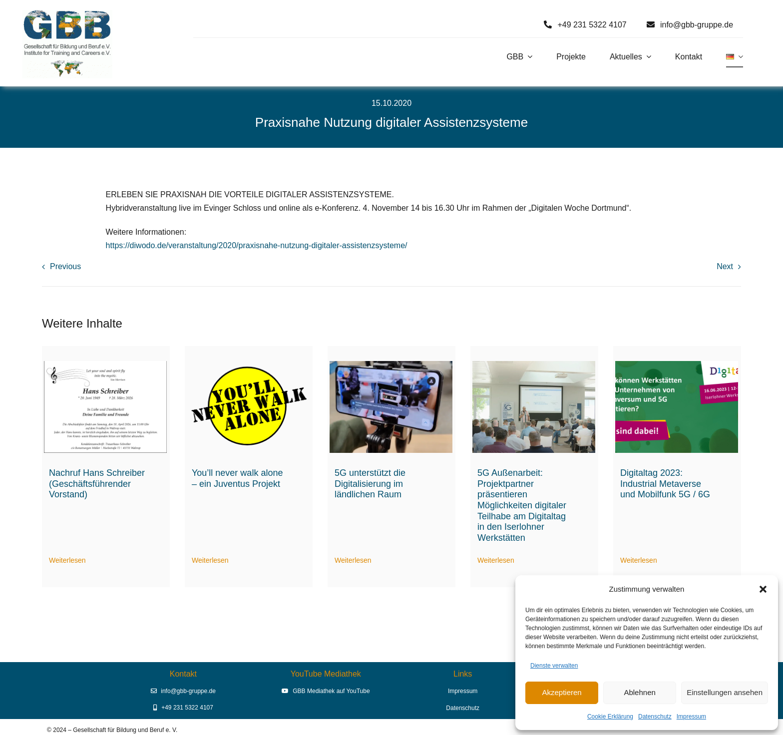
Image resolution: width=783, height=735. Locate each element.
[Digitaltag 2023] (676, 365)
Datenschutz (655, 716)
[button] (763, 589)
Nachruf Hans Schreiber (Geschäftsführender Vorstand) (97, 483)
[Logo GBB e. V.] (67, 13)
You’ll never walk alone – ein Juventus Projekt (237, 478)
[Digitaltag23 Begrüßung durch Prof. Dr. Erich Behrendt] (533, 365)
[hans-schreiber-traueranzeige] (105, 365)
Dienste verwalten (554, 665)
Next (725, 266)
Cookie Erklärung (610, 716)
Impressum (691, 716)
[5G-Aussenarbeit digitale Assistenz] (391, 365)
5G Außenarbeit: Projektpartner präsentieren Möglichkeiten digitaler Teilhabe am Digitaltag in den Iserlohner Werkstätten (521, 505)
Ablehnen (639, 692)
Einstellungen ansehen (725, 692)
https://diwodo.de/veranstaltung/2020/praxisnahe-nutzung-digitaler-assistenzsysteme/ (256, 245)
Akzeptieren (561, 692)
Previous (65, 266)
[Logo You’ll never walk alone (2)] (248, 365)
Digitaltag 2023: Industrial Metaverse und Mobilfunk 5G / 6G (665, 483)
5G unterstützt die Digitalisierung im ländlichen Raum (370, 483)
